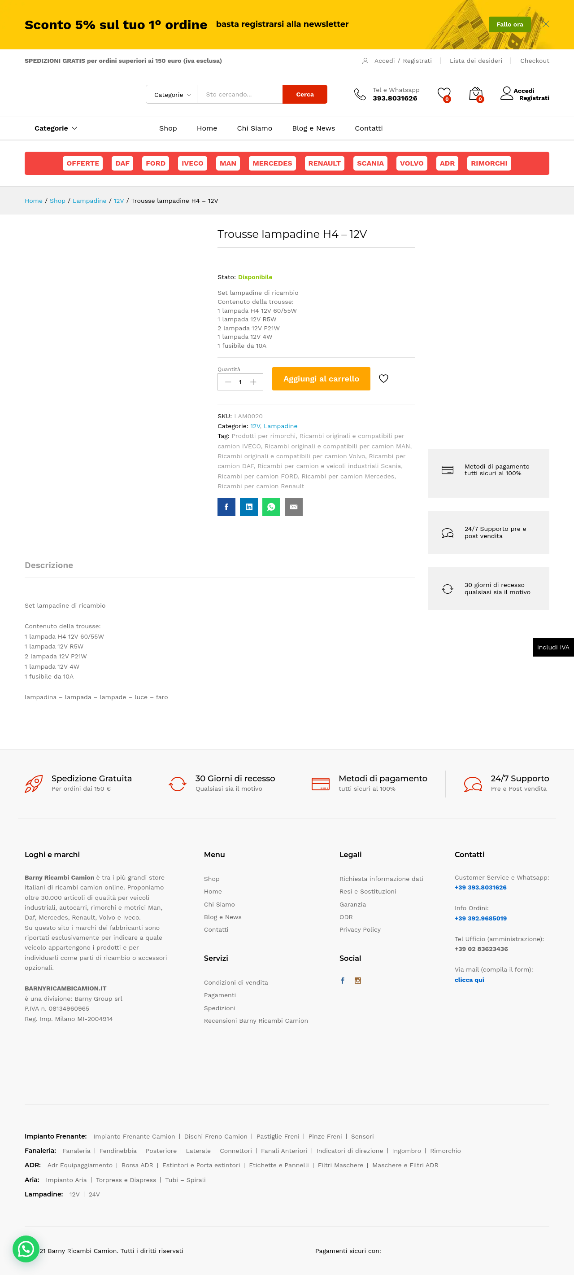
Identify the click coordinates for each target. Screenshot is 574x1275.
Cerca (305, 94)
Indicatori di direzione (350, 1150)
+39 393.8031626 (481, 887)
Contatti (369, 128)
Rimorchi (489, 163)
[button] (26, 1249)
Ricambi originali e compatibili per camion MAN (337, 446)
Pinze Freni (325, 1136)
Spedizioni (219, 1008)
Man (228, 163)
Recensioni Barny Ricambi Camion (256, 1020)
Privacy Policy (360, 929)
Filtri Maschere (341, 1165)
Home (207, 128)
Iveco (193, 163)
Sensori (362, 1136)
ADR (447, 163)
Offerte (82, 163)
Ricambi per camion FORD (257, 476)
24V (94, 1194)
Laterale (198, 1150)
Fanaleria (77, 1150)
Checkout (534, 60)
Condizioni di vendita (236, 982)
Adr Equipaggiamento (80, 1165)
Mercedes (272, 163)
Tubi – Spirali (185, 1179)
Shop (168, 128)
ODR (346, 916)
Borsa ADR (137, 1165)
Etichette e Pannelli (279, 1165)
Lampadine (281, 425)
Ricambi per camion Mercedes (348, 476)
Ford (155, 163)
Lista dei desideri (476, 60)
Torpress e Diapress (126, 1179)
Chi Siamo (255, 128)
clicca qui (469, 979)
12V (255, 425)
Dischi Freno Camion (216, 1136)
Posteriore (161, 1150)
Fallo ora (509, 24)
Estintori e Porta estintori (201, 1165)
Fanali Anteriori (284, 1150)
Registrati (417, 60)
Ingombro (407, 1150)
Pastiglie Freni (278, 1136)
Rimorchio (445, 1150)
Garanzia (352, 904)
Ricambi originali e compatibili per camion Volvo (291, 456)
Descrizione (49, 565)
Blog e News (313, 128)
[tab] (53, 569)
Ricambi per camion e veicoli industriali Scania (329, 465)
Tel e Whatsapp (396, 89)
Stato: (226, 276)
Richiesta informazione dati (381, 878)
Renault (325, 163)
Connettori (236, 1150)
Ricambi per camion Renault (260, 486)
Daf (122, 163)
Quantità (228, 369)
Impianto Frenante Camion (134, 1136)
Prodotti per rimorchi (264, 435)
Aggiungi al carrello (321, 378)
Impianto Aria (66, 1179)
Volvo (412, 163)
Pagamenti (220, 995)
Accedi (384, 60)
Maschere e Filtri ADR (405, 1165)
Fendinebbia (118, 1150)
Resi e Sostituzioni (367, 891)
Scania (370, 163)
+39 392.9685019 (481, 918)
